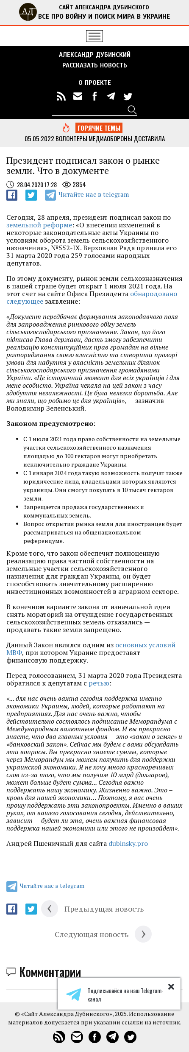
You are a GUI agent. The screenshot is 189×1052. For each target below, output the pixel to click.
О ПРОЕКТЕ (94, 83)
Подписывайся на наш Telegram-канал (115, 994)
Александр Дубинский (95, 55)
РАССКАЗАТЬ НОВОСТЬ (94, 65)
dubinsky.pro (128, 843)
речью (99, 683)
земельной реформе (39, 224)
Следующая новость (91, 934)
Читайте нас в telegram (93, 194)
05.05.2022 (39, 138)
